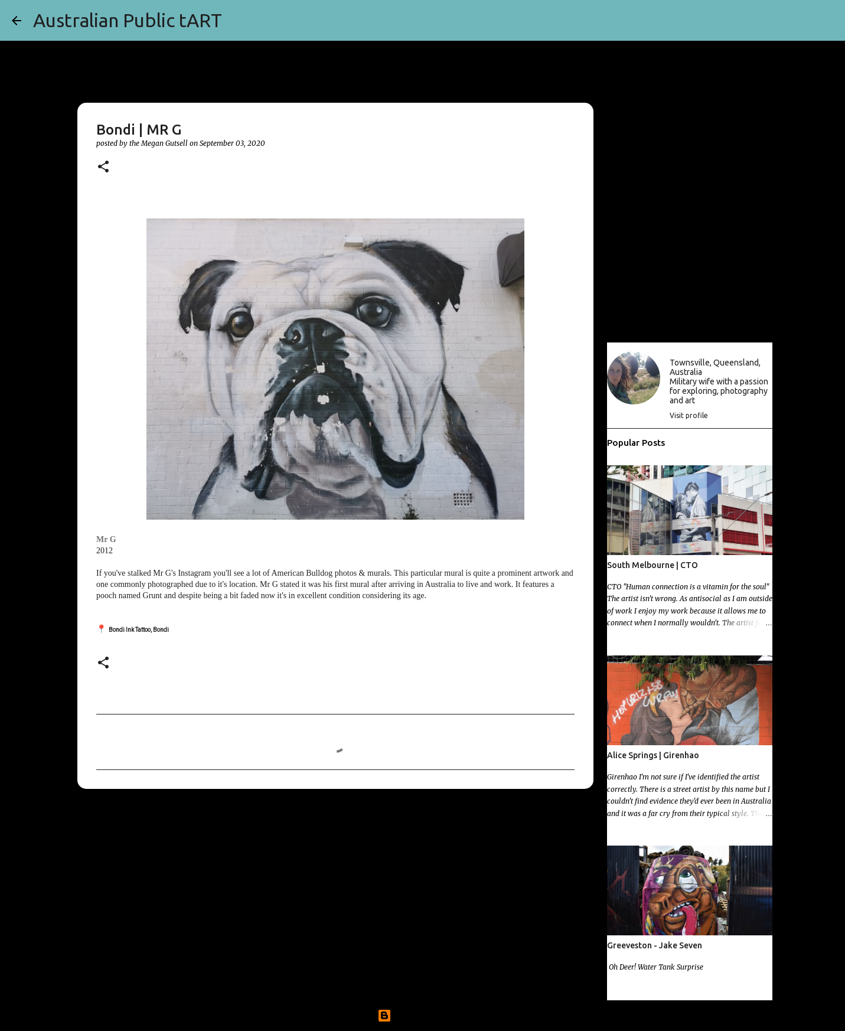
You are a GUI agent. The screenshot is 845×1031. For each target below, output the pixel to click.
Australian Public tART (127, 20)
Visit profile (689, 415)
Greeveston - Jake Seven (654, 945)
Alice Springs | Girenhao (653, 755)
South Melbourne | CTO (652, 565)
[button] (103, 167)
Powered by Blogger (422, 1015)
